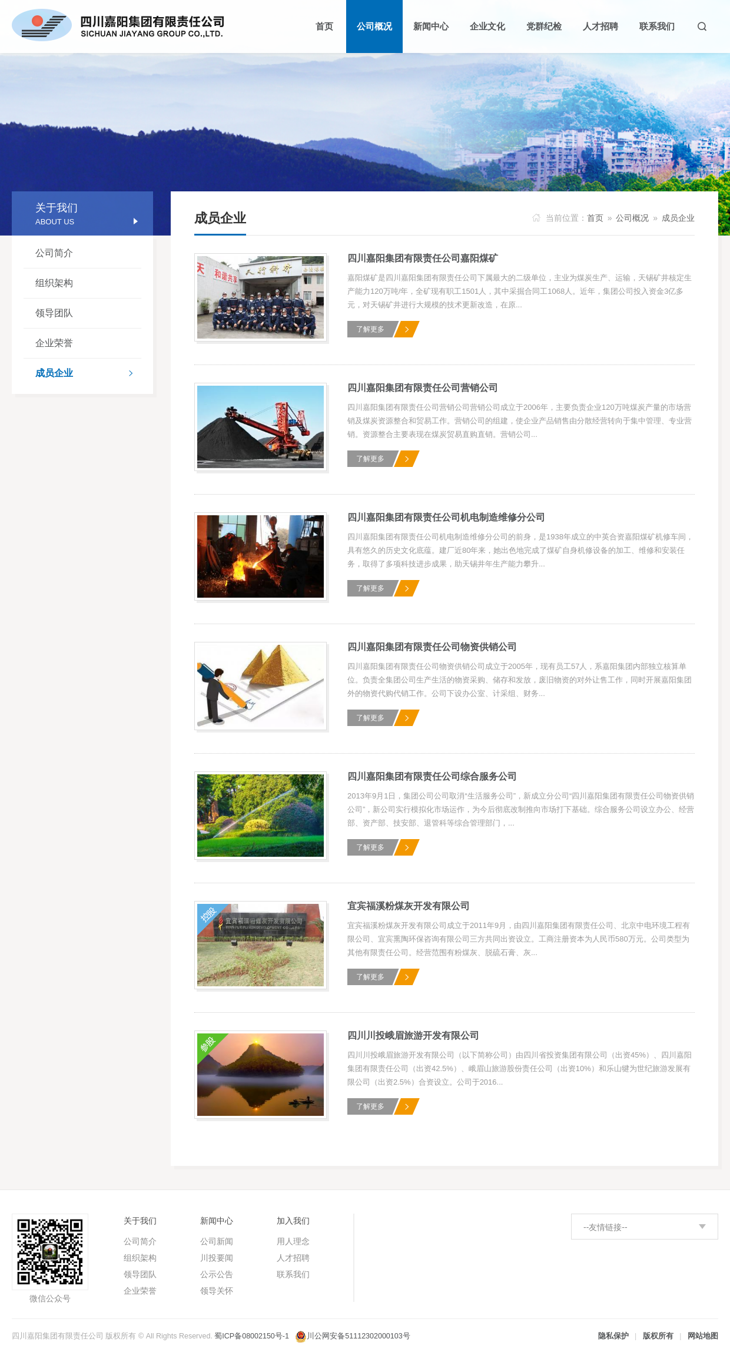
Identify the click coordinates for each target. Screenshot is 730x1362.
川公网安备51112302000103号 (358, 1336)
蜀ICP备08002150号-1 (251, 1336)
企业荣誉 (54, 343)
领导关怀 (216, 1290)
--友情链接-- (605, 1227)
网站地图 (703, 1336)
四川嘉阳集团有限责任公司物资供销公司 (432, 647)
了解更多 (370, 329)
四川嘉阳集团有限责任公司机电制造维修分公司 (446, 517)
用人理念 (293, 1241)
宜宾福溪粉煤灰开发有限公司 (408, 906)
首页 (595, 218)
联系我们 (293, 1274)
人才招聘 (293, 1257)
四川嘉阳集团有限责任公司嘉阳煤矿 (422, 258)
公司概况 (632, 218)
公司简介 (54, 253)
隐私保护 (613, 1336)
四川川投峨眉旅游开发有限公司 (413, 1035)
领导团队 (54, 313)
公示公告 (216, 1274)
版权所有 (658, 1336)
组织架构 (54, 283)
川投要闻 (216, 1257)
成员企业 (88, 374)
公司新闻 (216, 1241)
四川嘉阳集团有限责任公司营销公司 (422, 388)
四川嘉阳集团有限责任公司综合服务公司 (432, 776)
